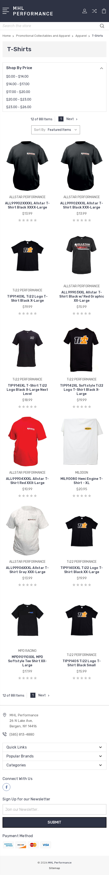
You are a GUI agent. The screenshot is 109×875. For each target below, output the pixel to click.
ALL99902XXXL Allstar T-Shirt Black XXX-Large (81, 205)
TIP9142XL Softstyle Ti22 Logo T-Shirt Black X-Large (81, 390)
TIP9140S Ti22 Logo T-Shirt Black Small (82, 663)
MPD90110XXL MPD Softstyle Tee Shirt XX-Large (27, 661)
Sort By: (40, 130)
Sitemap (54, 868)
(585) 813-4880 (21, 734)
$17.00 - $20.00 (18, 92)
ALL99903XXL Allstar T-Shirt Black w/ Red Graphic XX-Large (81, 296)
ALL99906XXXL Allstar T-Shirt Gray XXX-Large (27, 570)
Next (72, 119)
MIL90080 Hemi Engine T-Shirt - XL (81, 481)
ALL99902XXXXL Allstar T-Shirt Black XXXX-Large (27, 205)
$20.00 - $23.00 (18, 99)
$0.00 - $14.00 (17, 77)
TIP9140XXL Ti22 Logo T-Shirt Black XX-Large (81, 570)
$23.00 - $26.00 (18, 107)
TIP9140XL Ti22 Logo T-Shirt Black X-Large (27, 299)
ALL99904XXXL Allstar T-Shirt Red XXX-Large (27, 481)
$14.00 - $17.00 (17, 84)
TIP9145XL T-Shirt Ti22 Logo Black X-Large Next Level (27, 390)
